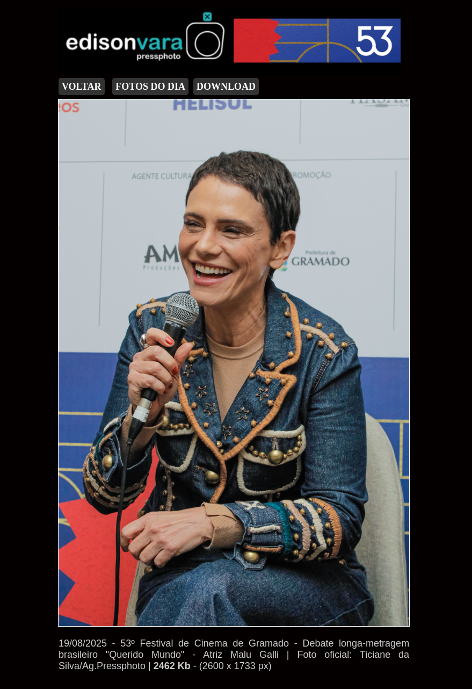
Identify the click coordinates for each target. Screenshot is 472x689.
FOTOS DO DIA (150, 86)
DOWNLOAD (226, 86)
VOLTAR (81, 86)
